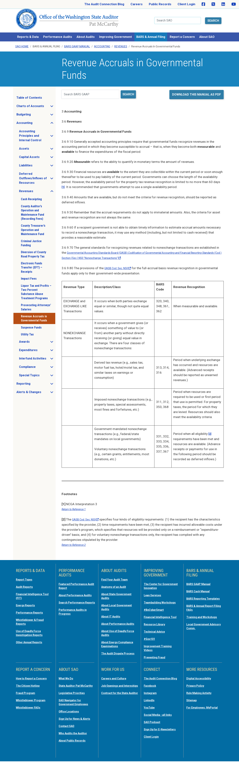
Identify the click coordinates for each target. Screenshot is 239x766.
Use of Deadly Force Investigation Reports (32, 625)
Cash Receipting (31, 194)
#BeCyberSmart (156, 606)
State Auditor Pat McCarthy (71, 686)
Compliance (37, 363)
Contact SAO (68, 731)
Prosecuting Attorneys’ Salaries (36, 302)
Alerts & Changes (35, 388)
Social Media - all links (160, 716)
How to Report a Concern (28, 679)
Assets (35, 145)
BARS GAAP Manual (77, 41)
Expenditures (37, 346)
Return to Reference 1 (76, 503)
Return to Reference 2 (76, 539)
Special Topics (37, 371)
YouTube (150, 709)
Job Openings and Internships (114, 686)
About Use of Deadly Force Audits (116, 629)
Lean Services (154, 588)
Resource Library (156, 624)
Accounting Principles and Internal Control (37, 131)
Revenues (120, 41)
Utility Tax (27, 330)
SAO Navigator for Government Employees (76, 704)
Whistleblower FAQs (30, 709)
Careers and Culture (116, 677)
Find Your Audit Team (117, 573)
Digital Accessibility (200, 677)
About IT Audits (112, 609)
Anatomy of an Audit (116, 580)
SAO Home (22, 41)
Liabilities (37, 162)
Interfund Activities (37, 355)
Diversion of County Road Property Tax (33, 249)
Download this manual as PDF (196, 90)
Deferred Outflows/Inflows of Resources (37, 173)
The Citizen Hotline (30, 688)
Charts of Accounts (35, 102)
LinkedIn (150, 702)
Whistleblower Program (33, 702)
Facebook (151, 688)
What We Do (67, 677)
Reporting (34, 380)
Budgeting (34, 111)
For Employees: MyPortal (197, 707)
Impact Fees (29, 274)
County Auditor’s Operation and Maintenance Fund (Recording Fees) (32, 208)
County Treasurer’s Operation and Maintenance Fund (33, 225)
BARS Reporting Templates (198, 594)
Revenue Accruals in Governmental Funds (34, 314)
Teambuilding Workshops (154, 597)
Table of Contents (29, 93)
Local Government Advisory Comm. (200, 622)
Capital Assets (37, 153)
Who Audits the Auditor (76, 738)
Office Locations (71, 713)
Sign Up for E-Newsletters (154, 732)
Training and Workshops (204, 613)
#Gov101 (150, 638)
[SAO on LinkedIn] (223, 4)
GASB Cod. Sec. (120, 263)
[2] (210, 428)
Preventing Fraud (157, 656)
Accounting (102, 41)
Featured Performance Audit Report (76, 579)
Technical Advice (156, 631)
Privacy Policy (196, 684)
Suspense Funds (31, 323)
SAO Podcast (153, 724)
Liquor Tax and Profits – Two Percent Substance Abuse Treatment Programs (36, 287)
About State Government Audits (115, 589)
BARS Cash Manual (200, 585)
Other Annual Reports (32, 634)
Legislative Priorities (74, 695)
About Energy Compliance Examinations (111, 641)
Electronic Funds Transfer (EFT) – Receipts (31, 263)
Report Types (26, 573)
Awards (35, 338)
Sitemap (192, 699)
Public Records (160, 4)
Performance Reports (32, 605)
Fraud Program (27, 695)
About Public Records (75, 745)
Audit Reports (26, 580)
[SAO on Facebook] (203, 4)
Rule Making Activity (201, 691)
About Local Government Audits (115, 600)
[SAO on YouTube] (233, 4)
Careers (136, 4)
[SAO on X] (213, 4)
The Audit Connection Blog (104, 4)
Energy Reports (27, 598)
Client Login (186, 4)
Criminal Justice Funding (31, 238)
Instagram (151, 695)
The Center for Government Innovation (161, 579)
